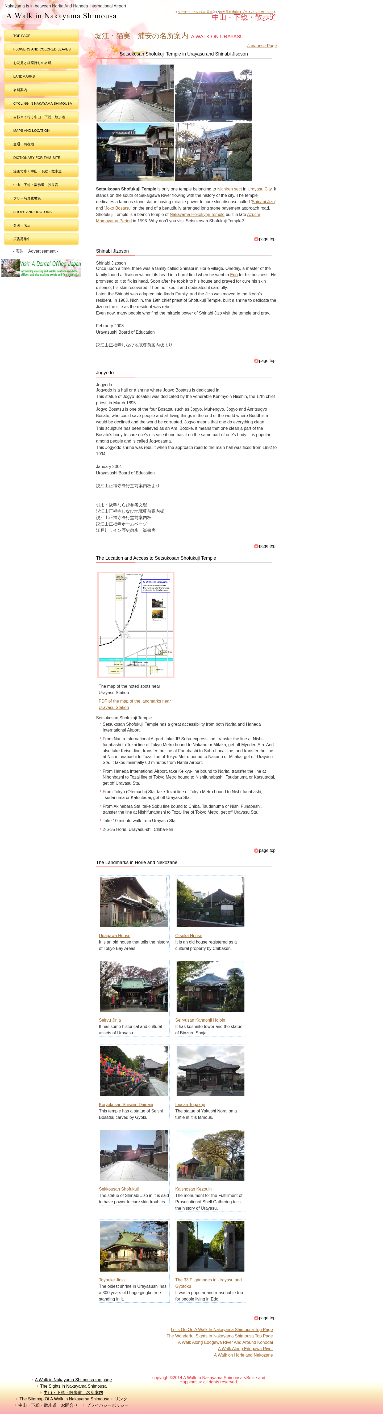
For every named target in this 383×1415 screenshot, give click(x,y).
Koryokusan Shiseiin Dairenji (126, 1104)
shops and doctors (32, 212)
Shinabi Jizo (263, 201)
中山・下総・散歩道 (89, 16)
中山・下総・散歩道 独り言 (35, 185)
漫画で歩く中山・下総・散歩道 (37, 171)
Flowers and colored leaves (42, 49)
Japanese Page (262, 46)
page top (267, 239)
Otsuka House (188, 935)
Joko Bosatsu (118, 208)
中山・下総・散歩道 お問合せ (48, 1405)
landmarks (24, 76)
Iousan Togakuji (190, 1104)
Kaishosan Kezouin (193, 1189)
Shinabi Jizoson (112, 251)
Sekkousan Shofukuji (119, 1189)
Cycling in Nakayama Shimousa (42, 103)
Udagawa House (114, 935)
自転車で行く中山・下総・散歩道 (39, 117)
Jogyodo (105, 372)
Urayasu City (260, 189)
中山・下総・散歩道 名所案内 (73, 1392)
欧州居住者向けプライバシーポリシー (246, 12)
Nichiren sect (229, 189)
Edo (234, 275)
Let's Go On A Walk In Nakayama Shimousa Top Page (222, 1329)
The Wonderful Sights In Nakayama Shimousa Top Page (219, 1336)
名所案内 (20, 90)
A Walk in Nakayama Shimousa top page (73, 1380)
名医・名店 (22, 225)
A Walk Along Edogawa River (245, 1348)
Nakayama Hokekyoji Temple (197, 214)
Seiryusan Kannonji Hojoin (200, 1020)
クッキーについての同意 (195, 12)
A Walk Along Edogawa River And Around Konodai (225, 1342)
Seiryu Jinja (110, 1020)
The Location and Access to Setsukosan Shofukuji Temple (156, 558)
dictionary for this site (36, 158)
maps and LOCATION (31, 131)
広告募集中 (22, 239)
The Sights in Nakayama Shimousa (73, 1386)
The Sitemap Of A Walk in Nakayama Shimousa (64, 1399)
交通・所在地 (23, 144)
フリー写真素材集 (28, 198)
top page (22, 36)
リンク (121, 1399)
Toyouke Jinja (112, 1280)
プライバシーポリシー (107, 1405)
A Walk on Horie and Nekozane (243, 1355)
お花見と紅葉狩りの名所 (32, 63)
